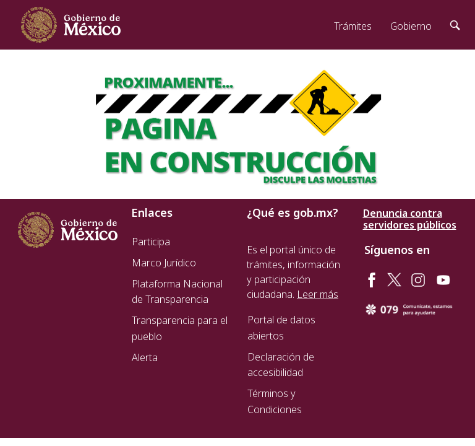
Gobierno (411, 26)
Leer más (317, 294)
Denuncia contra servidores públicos (409, 219)
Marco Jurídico (164, 262)
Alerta (145, 357)
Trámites (353, 26)
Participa (151, 241)
